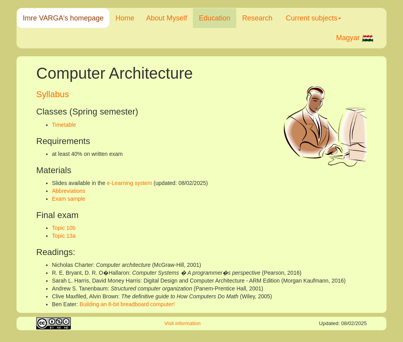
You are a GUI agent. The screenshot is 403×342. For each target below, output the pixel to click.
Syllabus (52, 94)
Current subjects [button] (313, 18)
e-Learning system (129, 183)
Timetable (64, 125)
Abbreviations (68, 191)
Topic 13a (64, 236)
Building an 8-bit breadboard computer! (127, 304)
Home (124, 18)
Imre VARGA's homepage (63, 18)
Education (214, 18)
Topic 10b (64, 228)
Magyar (355, 38)
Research (257, 18)
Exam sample (68, 199)
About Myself (166, 18)
